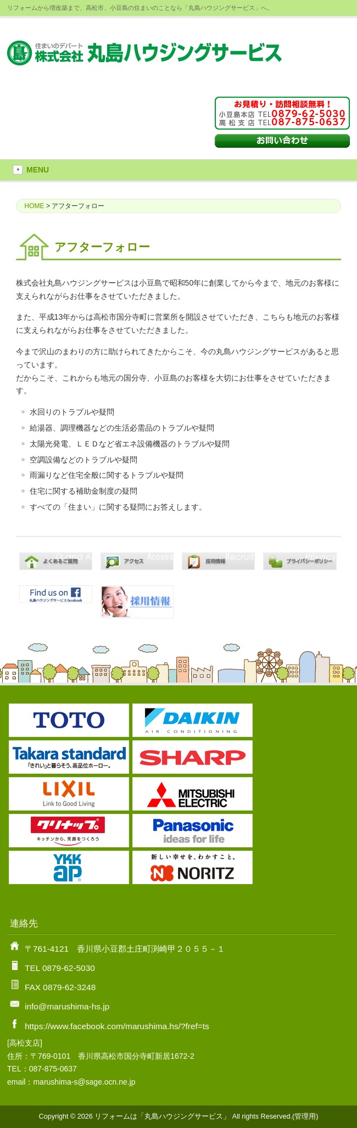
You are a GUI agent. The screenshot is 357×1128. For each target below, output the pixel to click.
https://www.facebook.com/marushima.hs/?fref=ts (117, 1026)
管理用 (305, 1116)
